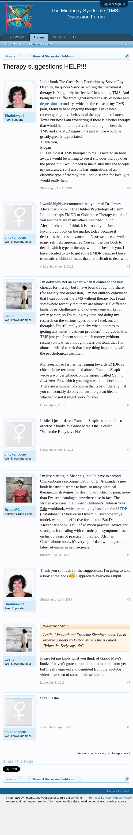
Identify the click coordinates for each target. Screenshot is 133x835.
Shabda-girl (14, 143)
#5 (128, 583)
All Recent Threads (40, 44)
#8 (128, 755)
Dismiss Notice (126, 69)
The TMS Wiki (16, 37)
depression (48, 131)
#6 (128, 627)
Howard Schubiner (86, 531)
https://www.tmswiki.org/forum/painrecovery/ (51, 81)
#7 (128, 710)
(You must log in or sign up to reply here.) (103, 781)
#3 (128, 432)
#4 (128, 477)
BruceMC (12, 537)
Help (76, 37)
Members (59, 37)
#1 (128, 216)
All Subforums (14, 44)
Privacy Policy (122, 825)
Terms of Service (100, 825)
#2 (128, 294)
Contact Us (114, 819)
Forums (39, 37)
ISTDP (121, 536)
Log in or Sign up (114, 4)
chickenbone (15, 265)
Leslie (9, 344)
